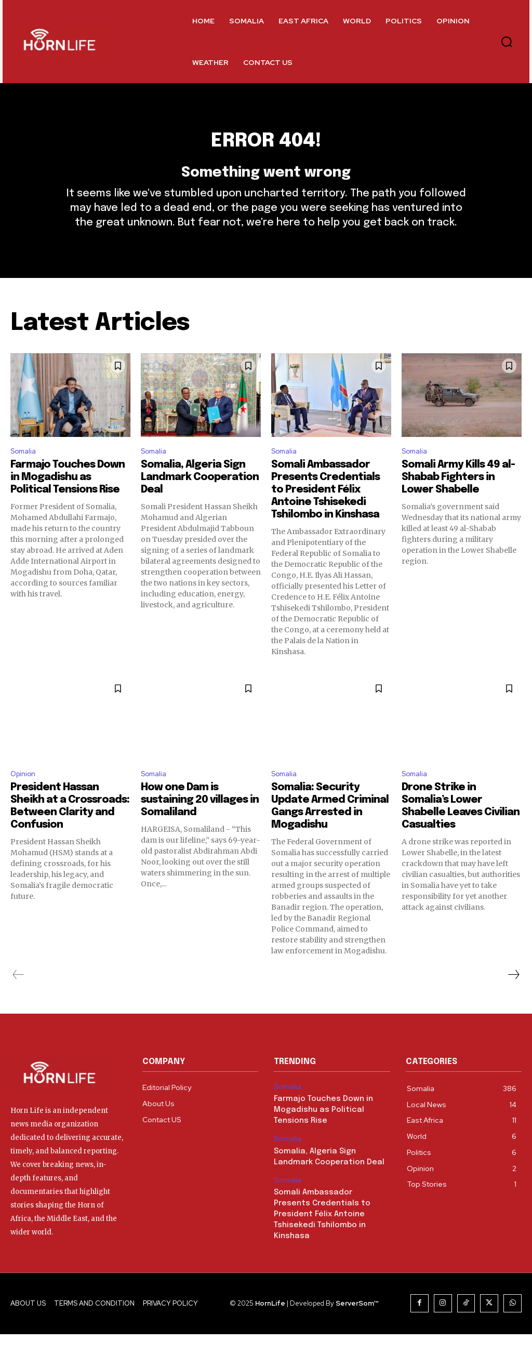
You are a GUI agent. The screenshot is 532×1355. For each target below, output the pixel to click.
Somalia (25, 471)
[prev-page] (18, 998)
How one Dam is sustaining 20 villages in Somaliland (200, 823)
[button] (506, 41)
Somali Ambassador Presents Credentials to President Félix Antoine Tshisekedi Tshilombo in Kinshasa (325, 510)
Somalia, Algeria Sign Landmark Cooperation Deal (200, 498)
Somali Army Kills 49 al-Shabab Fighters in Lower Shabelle (458, 498)
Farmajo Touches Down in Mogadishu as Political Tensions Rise (67, 498)
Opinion (25, 795)
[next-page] (513, 998)
